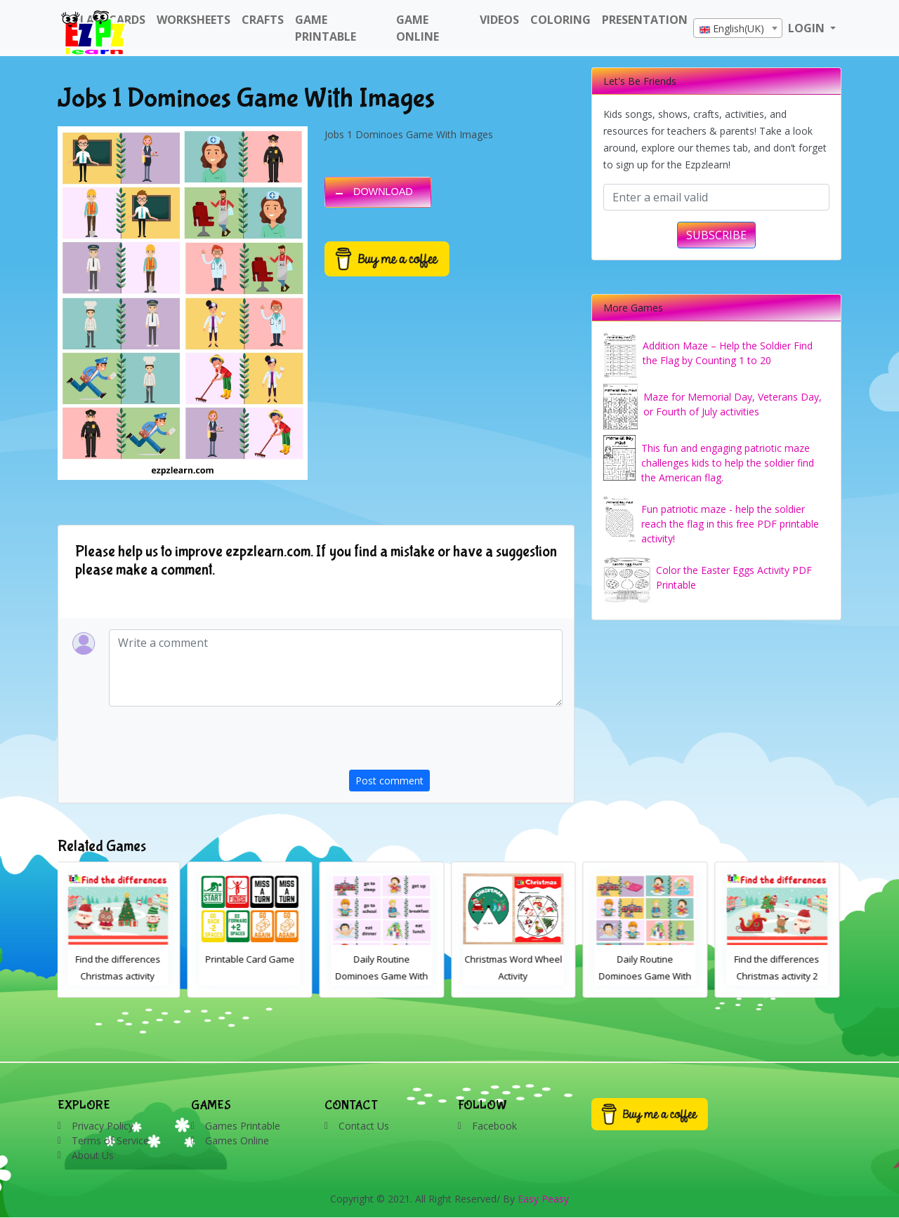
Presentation (645, 19)
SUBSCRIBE (716, 235)
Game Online (417, 28)
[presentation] (456, 742)
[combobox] (737, 28)
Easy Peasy (543, 1198)
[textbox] (738, 29)
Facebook (494, 1125)
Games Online (237, 1140)
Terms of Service (110, 1140)
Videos (499, 19)
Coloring (560, 19)
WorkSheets (193, 19)
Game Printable (325, 28)
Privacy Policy (102, 1125)
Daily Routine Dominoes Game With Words (384, 976)
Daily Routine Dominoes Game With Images (647, 976)
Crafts (263, 19)
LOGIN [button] (807, 28)
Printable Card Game (252, 959)
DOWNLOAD (383, 191)
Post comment (389, 780)
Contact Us (364, 1125)
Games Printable (242, 1125)
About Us (93, 1155)
